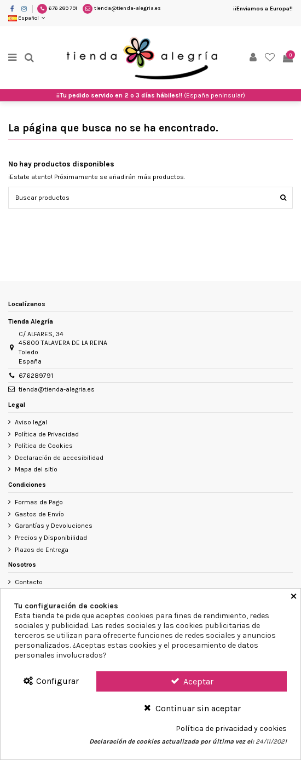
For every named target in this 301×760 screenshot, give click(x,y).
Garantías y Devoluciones (53, 525)
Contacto (29, 582)
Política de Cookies (44, 446)
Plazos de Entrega (41, 550)
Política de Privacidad (47, 434)
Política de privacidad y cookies (231, 728)
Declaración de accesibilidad (59, 458)
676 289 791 (63, 8)
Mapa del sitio (36, 469)
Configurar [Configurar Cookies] (50, 681)
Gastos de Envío (39, 514)
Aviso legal (31, 422)
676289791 (36, 375)
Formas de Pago (39, 502)
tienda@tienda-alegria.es (127, 8)
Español (27, 18)
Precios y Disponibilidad (51, 538)
